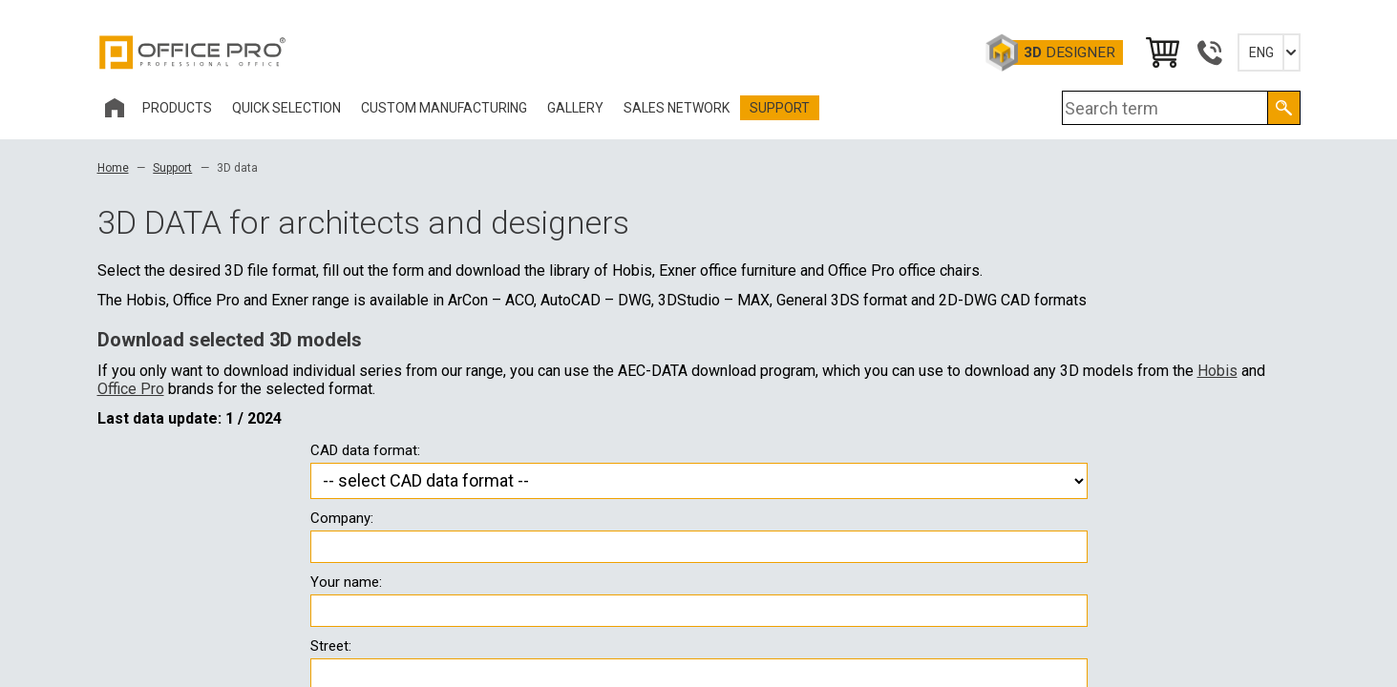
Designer (1069, 52)
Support (172, 168)
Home (113, 168)
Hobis (1217, 371)
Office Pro (192, 52)
